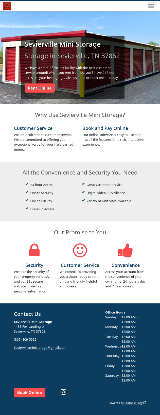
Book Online (29, 392)
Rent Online (39, 88)
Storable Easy (135, 403)
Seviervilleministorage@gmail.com (40, 347)
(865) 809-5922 (25, 339)
